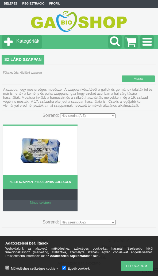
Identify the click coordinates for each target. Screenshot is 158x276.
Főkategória (10, 72)
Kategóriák (27, 41)
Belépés (10, 3)
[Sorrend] (87, 115)
